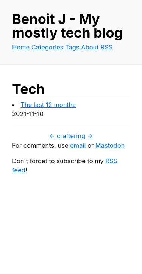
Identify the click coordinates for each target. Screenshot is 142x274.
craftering (71, 136)
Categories (47, 47)
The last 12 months (48, 104)
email (78, 145)
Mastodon (110, 145)
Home (21, 47)
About (89, 47)
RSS (106, 47)
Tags (72, 47)
